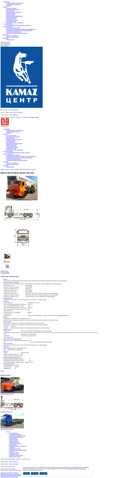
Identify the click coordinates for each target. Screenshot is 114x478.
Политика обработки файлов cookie (9, 476)
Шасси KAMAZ (13, 438)
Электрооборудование (8, 363)
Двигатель (6, 301)
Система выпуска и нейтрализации (12, 338)
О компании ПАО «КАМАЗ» (13, 4)
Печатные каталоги (11, 21)
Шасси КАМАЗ (10, 11)
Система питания (7, 343)
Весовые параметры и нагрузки (11, 282)
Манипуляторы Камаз (11, 17)
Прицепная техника (11, 18)
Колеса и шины (7, 321)
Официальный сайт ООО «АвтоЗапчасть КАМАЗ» (13, 474)
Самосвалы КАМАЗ (11, 8)
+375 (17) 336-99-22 (17, 112)
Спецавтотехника (10, 13)
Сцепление (6, 346)
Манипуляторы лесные (15, 456)
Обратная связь (10, 39)
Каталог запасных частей (12, 37)
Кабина (5, 317)
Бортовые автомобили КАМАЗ (14, 12)
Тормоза (5, 351)
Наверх (2, 371)
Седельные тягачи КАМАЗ (13, 9)
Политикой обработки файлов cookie (77, 468)
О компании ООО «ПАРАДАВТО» (15, 3)
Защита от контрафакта (12, 35)
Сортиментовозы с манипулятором (17, 450)
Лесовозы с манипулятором (16, 455)
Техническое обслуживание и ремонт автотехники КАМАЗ (21, 29)
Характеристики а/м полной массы (12, 357)
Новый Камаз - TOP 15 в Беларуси (14, 22)
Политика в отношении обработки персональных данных (15, 475)
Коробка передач (7, 329)
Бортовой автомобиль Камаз (16, 437)
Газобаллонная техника (12, 20)
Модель (5, 279)
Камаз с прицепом (13, 441)
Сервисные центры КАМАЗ (13, 27)
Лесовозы (11, 451)
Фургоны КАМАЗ (10, 14)
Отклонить (43, 473)
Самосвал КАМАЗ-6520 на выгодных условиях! (18, 25)
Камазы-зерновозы (14, 452)
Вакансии (8, 5)
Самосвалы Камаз (13, 433)
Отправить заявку (34, 117)
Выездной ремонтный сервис (13, 31)
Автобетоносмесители (14, 448)
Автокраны (12, 447)
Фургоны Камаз (13, 444)
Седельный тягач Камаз (15, 434)
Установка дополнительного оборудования (16, 33)
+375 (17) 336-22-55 (5, 42)
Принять (26, 473)
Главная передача (7, 298)
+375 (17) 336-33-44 (13, 114)
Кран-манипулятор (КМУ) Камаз (14, 16)
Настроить (34, 473)
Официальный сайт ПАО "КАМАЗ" (9, 472)
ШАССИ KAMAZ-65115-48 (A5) (28, 169)
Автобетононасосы (14, 454)
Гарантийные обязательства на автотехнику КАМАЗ (19, 30)
